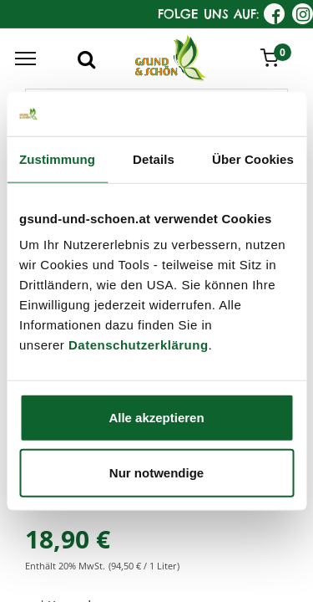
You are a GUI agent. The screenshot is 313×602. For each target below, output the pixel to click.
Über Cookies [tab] (253, 158)
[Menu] (25, 58)
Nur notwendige (156, 472)
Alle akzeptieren (156, 418)
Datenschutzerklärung (138, 345)
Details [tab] (153, 158)
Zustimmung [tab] (57, 158)
